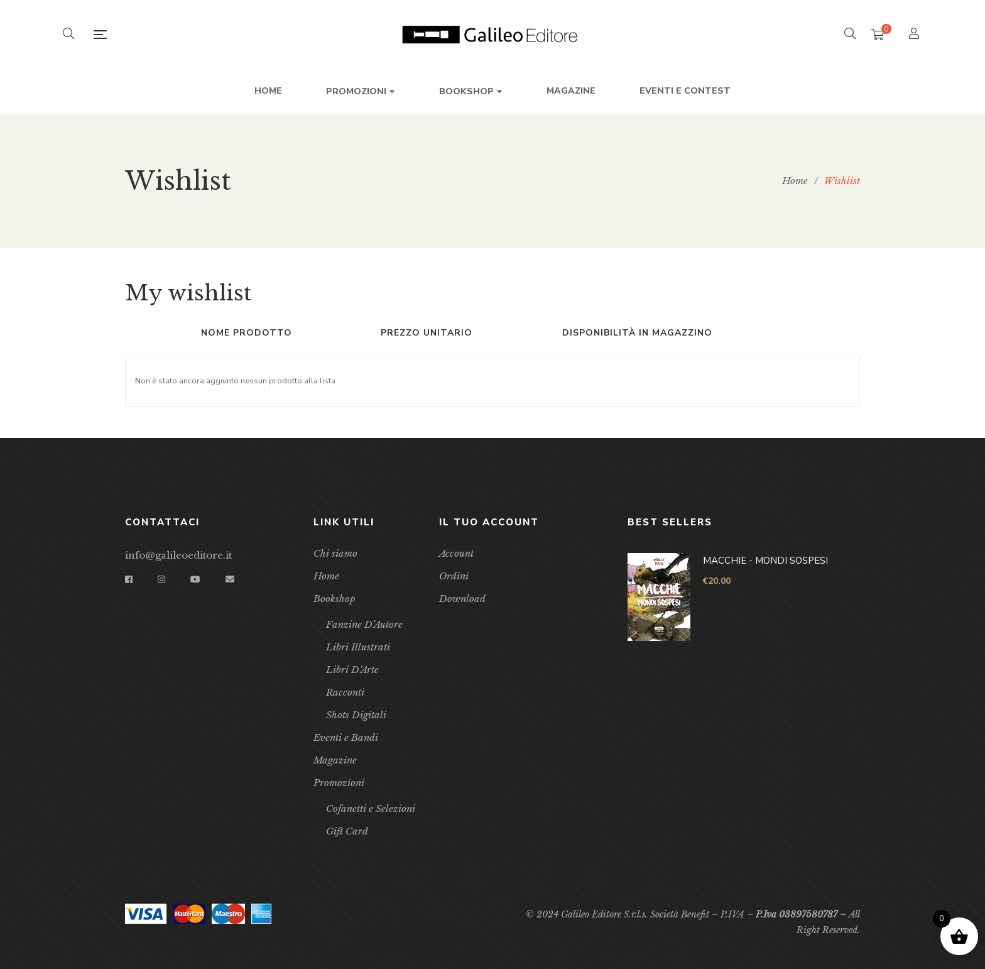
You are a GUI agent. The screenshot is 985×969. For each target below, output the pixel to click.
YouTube (195, 579)
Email (230, 579)
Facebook (129, 579)
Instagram (161, 579)
